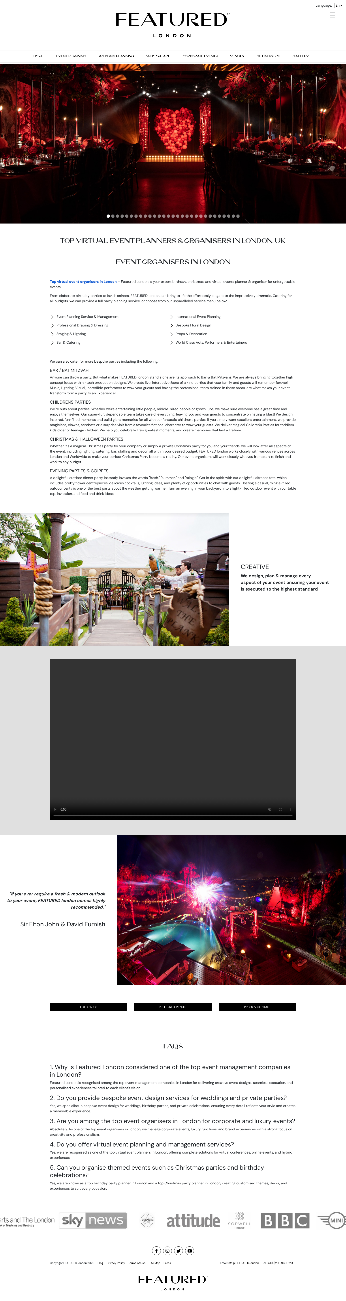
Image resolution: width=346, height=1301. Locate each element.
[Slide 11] (154, 216)
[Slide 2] (113, 216)
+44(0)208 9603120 (279, 1263)
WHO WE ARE (158, 56)
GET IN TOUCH (268, 56)
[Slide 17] (182, 216)
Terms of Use (136, 1263)
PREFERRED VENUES (173, 1007)
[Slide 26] (224, 216)
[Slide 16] (177, 216)
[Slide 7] (136, 216)
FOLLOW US (88, 1007)
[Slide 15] (173, 216)
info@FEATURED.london (243, 1263)
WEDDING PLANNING (116, 56)
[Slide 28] (233, 216)
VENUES (237, 56)
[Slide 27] (228, 216)
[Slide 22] (205, 216)
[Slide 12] (159, 216)
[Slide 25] (219, 216)
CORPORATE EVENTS (200, 56)
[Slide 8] (140, 216)
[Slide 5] (126, 216)
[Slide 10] (150, 216)
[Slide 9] (145, 216)
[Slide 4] (122, 216)
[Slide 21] (201, 216)
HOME (39, 56)
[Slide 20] (196, 216)
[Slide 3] (117, 216)
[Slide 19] (191, 216)
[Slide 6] (131, 216)
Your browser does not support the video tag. (173, 739)
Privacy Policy (116, 1263)
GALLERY (301, 56)
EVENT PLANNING (71, 56)
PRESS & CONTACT (257, 1007)
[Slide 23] (210, 216)
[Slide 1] (108, 216)
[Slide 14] (168, 216)
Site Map (154, 1263)
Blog (100, 1263)
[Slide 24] (214, 216)
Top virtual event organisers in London (83, 281)
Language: (324, 5)
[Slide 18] (187, 216)
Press (167, 1263)
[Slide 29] (238, 216)
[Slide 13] (163, 216)
